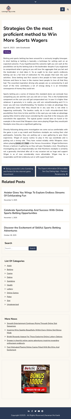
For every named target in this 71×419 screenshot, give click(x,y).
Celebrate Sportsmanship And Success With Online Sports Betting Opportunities (33, 211)
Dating (9, 277)
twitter (35, 411)
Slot (8, 300)
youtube (39, 411)
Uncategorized (13, 304)
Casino (9, 273)
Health (9, 285)
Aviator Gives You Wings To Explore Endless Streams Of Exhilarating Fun (34, 194)
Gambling (11, 281)
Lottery (10, 289)
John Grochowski (23, 47)
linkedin (29, 411)
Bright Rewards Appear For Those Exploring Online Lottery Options (34, 336)
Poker (9, 296)
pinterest (42, 411)
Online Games (13, 293)
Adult (9, 265)
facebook (32, 411)
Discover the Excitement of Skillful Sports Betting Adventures (32, 229)
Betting (7, 52)
